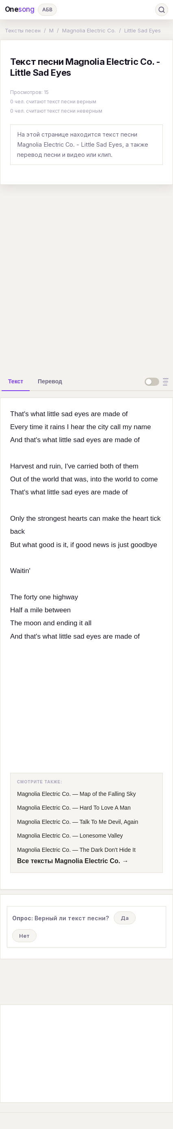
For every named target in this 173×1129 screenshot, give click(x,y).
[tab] (16, 381)
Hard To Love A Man (105, 807)
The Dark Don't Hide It (108, 850)
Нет (24, 935)
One (20, 9)
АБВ (47, 9)
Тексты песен (23, 30)
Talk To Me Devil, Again (109, 822)
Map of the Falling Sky (108, 794)
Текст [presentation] (15, 381)
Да (125, 918)
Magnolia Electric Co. (89, 30)
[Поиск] (161, 9)
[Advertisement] (86, 277)
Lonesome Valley (101, 835)
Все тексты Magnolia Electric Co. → (72, 860)
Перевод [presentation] (50, 381)
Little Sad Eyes (142, 30)
